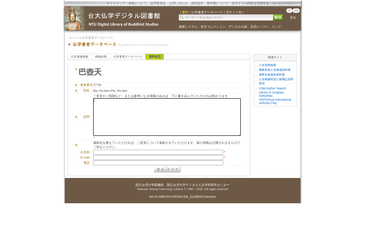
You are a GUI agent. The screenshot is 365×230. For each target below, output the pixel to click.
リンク (276, 26)
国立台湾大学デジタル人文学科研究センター (198, 211)
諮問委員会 (158, 3)
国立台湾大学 (145, 211)
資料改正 (155, 56)
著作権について (217, 3)
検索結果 (101, 56)
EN (296, 10)
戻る (293, 17)
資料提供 (197, 3)
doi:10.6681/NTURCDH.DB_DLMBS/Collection (182, 223)
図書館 (159, 211)
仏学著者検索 (79, 56)
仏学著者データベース (97, 37)
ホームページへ (283, 3)
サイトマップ (115, 3)
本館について (137, 3)
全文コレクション (213, 26)
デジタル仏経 (237, 26)
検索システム (188, 26)
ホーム (73, 37)
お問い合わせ (178, 3)
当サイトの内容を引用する (250, 3)
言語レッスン (259, 26)
